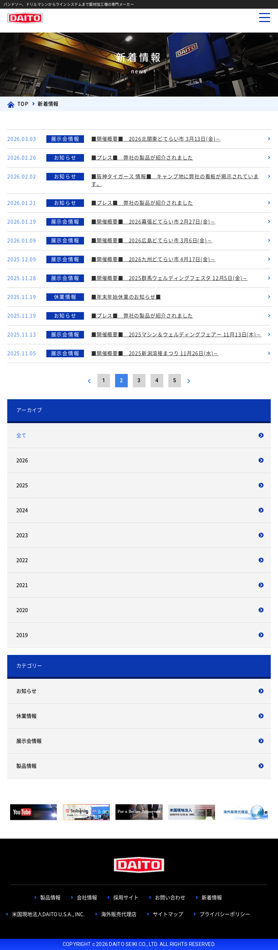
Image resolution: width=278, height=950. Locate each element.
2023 (22, 535)
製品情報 (26, 765)
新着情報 (212, 897)
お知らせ (26, 691)
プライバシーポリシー (224, 914)
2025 (22, 485)
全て (21, 435)
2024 (22, 510)
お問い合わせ (170, 897)
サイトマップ (168, 914)
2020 (22, 610)
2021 (22, 585)
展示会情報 (29, 741)
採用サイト (126, 897)
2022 (22, 560)
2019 (22, 635)
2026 (22, 460)
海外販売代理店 (118, 914)
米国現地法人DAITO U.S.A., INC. (48, 914)
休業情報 (26, 716)
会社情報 (87, 897)
